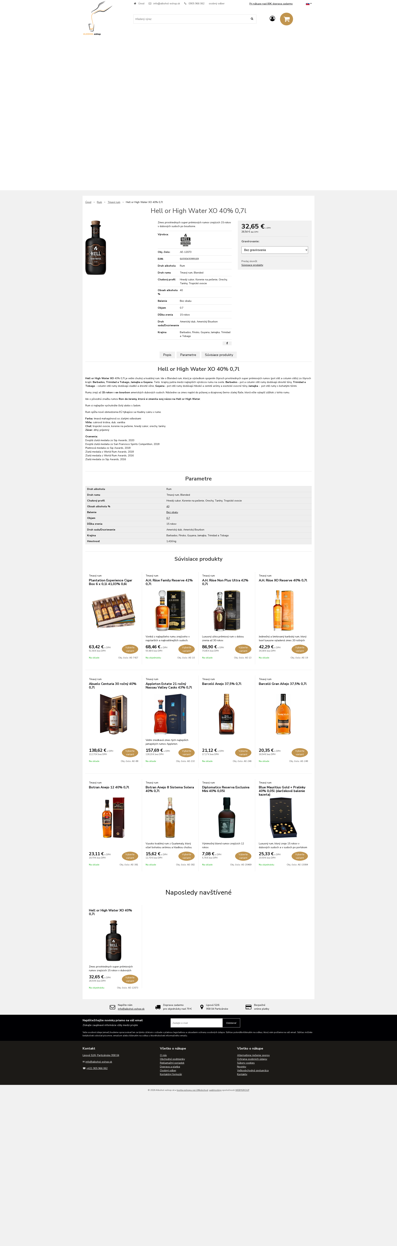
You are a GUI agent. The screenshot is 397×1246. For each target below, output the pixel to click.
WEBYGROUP (242, 1090)
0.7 (168, 518)
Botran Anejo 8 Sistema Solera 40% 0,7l (170, 789)
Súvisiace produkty (252, 265)
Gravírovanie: (250, 241)
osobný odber (217, 3)
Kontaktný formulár (171, 1074)
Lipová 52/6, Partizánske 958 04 (101, 1055)
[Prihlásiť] (272, 18)
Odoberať (231, 1023)
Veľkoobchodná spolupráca (253, 1070)
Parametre (188, 355)
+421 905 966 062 (97, 1068)
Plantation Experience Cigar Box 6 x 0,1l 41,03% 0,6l (110, 582)
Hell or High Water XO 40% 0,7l (110, 912)
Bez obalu (172, 512)
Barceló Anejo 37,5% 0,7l (221, 684)
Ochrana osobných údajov (252, 1059)
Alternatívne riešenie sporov (253, 1055)
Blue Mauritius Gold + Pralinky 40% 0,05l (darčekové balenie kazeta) (282, 791)
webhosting (215, 1090)
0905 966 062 (196, 3)
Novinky (241, 1066)
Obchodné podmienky (172, 1059)
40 (167, 506)
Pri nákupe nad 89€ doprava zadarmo (271, 3)
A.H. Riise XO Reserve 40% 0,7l (283, 580)
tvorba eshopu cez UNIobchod (192, 1090)
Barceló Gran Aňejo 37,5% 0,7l (283, 684)
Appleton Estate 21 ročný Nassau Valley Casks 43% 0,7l (169, 686)
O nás (163, 1055)
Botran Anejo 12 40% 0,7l (109, 787)
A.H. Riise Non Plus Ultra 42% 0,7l (225, 582)
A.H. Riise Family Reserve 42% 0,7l (169, 582)
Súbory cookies (246, 1063)
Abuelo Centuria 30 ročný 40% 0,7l (112, 686)
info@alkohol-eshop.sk (166, 3)
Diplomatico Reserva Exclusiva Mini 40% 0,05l (225, 789)
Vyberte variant (130, 649)
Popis (167, 355)
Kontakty (242, 1074)
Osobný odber (168, 1070)
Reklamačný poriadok (172, 1063)
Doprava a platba (170, 1066)
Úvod (141, 3)
